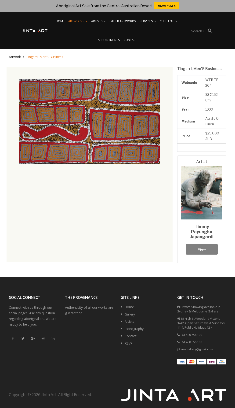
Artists (98, 21)
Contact (130, 40)
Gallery (130, 314)
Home (60, 21)
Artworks (77, 21)
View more (167, 6)
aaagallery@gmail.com (197, 349)
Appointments (109, 40)
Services (148, 21)
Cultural (168, 21)
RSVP (129, 343)
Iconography (134, 328)
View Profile (201, 251)
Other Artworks (122, 21)
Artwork (15, 57)
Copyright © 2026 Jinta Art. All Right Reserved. (50, 395)
